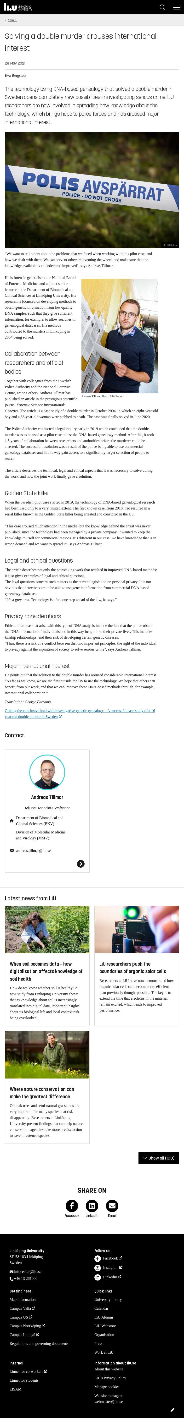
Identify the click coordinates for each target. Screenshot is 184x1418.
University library (108, 1300)
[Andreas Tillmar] (47, 864)
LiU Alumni (103, 1317)
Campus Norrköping (25, 1326)
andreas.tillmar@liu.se (33, 851)
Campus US (19, 1317)
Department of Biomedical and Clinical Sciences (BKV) (39, 821)
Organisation (104, 1335)
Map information (23, 1300)
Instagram (106, 1268)
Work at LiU (104, 1352)
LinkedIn (105, 1277)
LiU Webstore (105, 1326)
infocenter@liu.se (27, 1272)
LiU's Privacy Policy (110, 1378)
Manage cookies (106, 1387)
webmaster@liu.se (108, 1402)
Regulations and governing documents (39, 1343)
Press (98, 1343)
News (12, 20)
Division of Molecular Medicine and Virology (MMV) (41, 835)
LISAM (16, 1389)
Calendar (101, 1308)
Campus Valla (20, 1308)
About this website (108, 1369)
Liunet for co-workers (26, 1371)
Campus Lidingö (22, 1335)
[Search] (162, 7)
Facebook (106, 1258)
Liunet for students (24, 1380)
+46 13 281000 (25, 1278)
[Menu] (177, 7)
